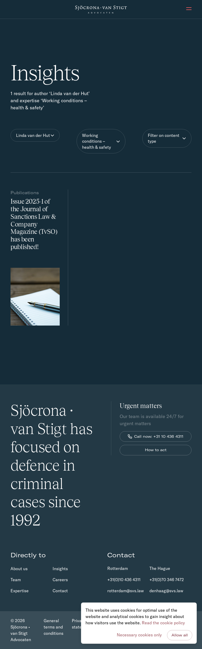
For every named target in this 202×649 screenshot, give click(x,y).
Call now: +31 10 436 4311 (155, 436)
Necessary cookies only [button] (139, 634)
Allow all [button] (179, 635)
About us (19, 568)
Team (16, 579)
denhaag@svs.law (166, 590)
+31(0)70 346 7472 (166, 579)
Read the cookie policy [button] (163, 622)
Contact (60, 590)
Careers (60, 579)
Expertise (20, 590)
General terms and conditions (53, 627)
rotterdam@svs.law (125, 590)
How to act (155, 449)
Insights (60, 568)
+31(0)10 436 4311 (123, 579)
